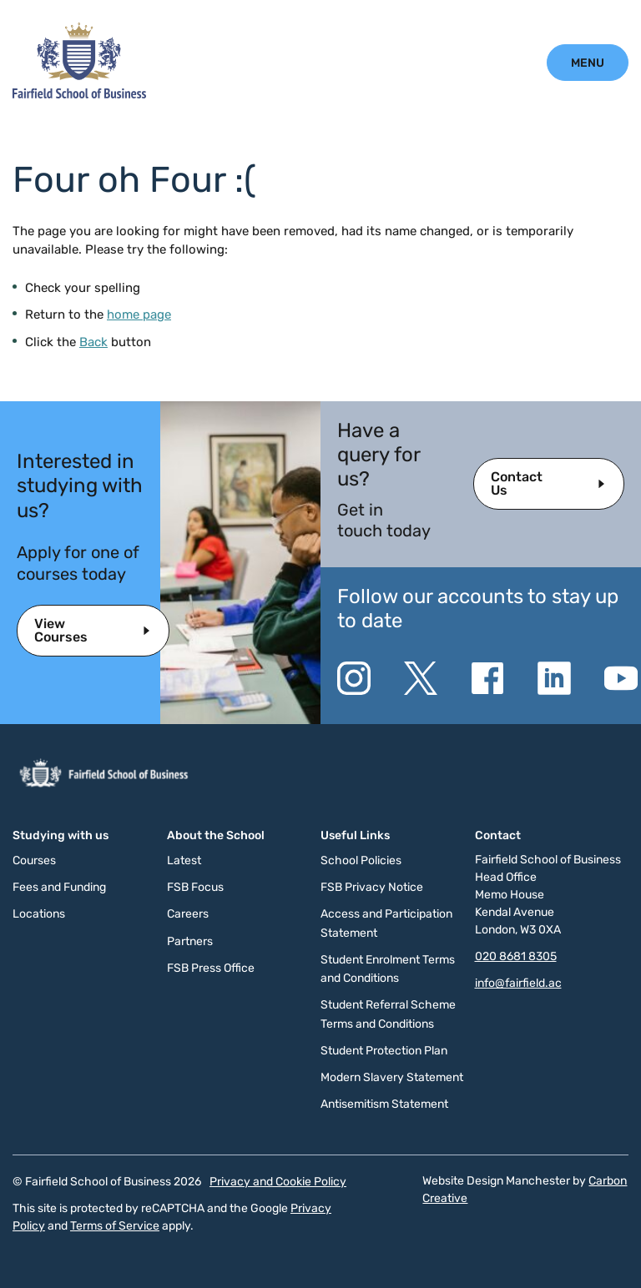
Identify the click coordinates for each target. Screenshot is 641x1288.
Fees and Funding (59, 887)
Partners (190, 941)
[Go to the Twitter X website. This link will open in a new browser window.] (420, 678)
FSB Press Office (211, 968)
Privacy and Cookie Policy (277, 1182)
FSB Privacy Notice (371, 887)
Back (93, 342)
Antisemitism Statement (384, 1104)
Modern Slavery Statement (391, 1077)
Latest (184, 860)
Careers (188, 914)
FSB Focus (195, 887)
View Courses (61, 630)
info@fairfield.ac (518, 983)
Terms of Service (114, 1226)
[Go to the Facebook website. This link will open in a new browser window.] (487, 678)
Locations (39, 914)
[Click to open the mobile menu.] (587, 62)
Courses (34, 860)
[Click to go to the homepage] (79, 94)
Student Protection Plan (383, 1051)
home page (139, 314)
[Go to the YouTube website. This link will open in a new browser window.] (621, 678)
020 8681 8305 (516, 956)
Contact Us (517, 483)
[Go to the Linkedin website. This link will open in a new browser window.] (554, 678)
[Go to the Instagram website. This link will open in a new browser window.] (354, 678)
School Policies (360, 860)
